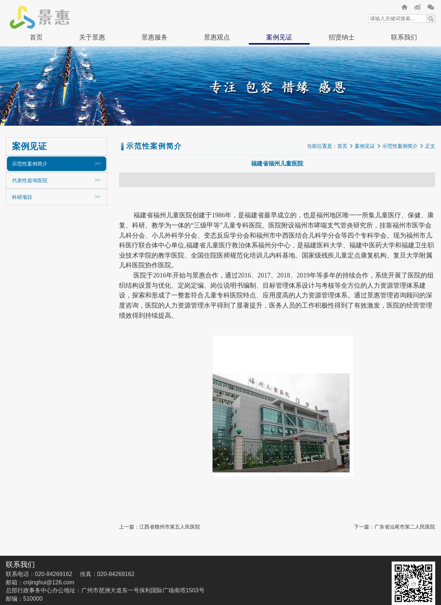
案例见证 (279, 37)
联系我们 (404, 37)
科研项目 (22, 197)
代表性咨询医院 (30, 180)
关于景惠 (92, 37)
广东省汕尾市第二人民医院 (404, 527)
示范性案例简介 (30, 164)
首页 (36, 37)
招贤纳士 (342, 37)
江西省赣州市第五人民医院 (169, 527)
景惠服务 (154, 37)
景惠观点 (217, 37)
